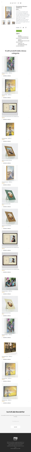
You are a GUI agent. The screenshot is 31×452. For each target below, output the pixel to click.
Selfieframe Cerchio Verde (6, 203)
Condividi (21, 28)
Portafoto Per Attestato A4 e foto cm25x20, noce (10, 247)
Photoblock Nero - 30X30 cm (6, 94)
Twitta (23, 28)
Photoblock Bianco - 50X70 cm (7, 291)
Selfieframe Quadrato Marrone (7, 160)
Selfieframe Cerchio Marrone (6, 225)
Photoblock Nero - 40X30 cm (6, 138)
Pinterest (26, 28)
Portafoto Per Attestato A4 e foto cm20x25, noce (10, 116)
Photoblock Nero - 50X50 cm (6, 378)
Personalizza (19, 30)
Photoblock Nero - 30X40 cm (6, 400)
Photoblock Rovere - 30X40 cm (7, 356)
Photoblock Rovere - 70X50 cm (7, 182)
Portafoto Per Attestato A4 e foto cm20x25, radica (10, 269)
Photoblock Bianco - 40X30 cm (7, 334)
